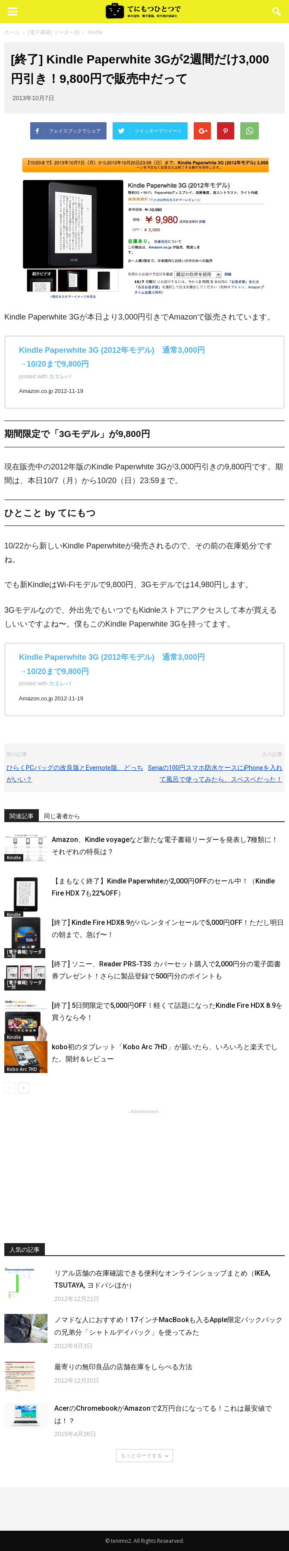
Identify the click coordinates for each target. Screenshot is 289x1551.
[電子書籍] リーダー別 (24, 954)
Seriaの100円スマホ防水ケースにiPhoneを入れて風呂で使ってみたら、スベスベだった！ (215, 773)
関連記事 (21, 816)
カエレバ (60, 376)
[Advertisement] (144, 1170)
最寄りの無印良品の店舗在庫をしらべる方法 (123, 1367)
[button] (277, 11)
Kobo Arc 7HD (22, 1069)
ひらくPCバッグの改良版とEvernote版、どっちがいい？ (74, 773)
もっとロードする (144, 1455)
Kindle (14, 858)
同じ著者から (62, 816)
